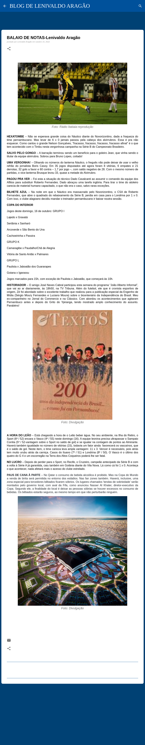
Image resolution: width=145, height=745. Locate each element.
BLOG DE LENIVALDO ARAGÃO (50, 6)
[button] (9, 49)
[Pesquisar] (140, 6)
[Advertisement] (72, 713)
